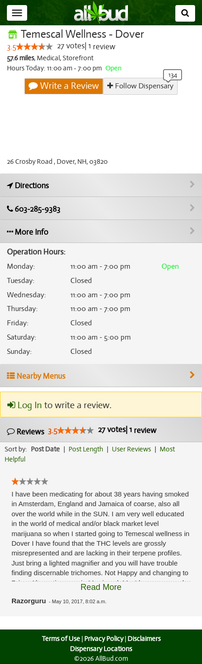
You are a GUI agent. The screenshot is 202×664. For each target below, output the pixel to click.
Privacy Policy (103, 639)
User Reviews (133, 449)
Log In (24, 405)
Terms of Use (59, 639)
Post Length (87, 449)
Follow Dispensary (140, 85)
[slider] (34, 47)
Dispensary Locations (101, 649)
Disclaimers (144, 639)
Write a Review (64, 86)
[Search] (185, 13)
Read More (101, 587)
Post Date (45, 449)
